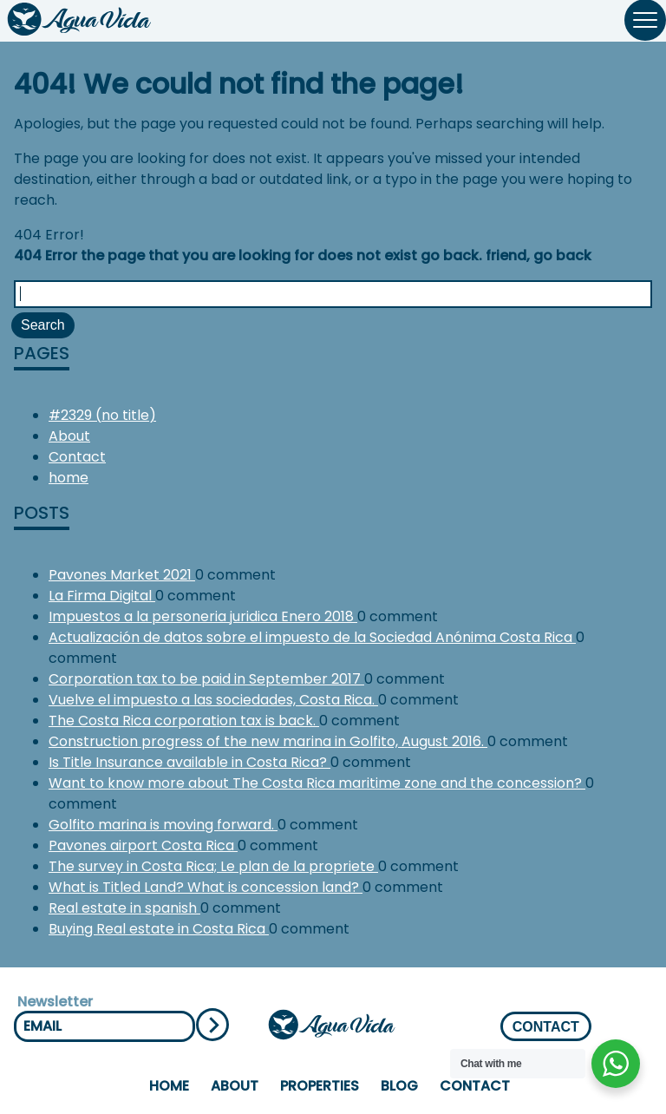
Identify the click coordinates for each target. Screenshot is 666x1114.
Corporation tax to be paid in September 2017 (206, 679)
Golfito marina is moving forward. (163, 825)
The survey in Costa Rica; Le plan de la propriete (213, 866)
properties (319, 1086)
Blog (399, 1086)
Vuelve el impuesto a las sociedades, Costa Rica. (213, 700)
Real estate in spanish (124, 908)
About (69, 436)
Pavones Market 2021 (122, 575)
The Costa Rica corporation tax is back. (184, 721)
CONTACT (546, 1026)
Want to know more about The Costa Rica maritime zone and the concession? (317, 783)
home (68, 478)
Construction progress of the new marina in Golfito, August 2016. (268, 741)
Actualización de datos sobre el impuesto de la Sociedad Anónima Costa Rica (312, 637)
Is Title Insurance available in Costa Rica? (189, 762)
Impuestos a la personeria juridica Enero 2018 (203, 616)
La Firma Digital (102, 596)
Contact (77, 457)
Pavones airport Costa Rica (143, 845)
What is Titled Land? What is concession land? (205, 887)
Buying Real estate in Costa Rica (159, 929)
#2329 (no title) (102, 415)
